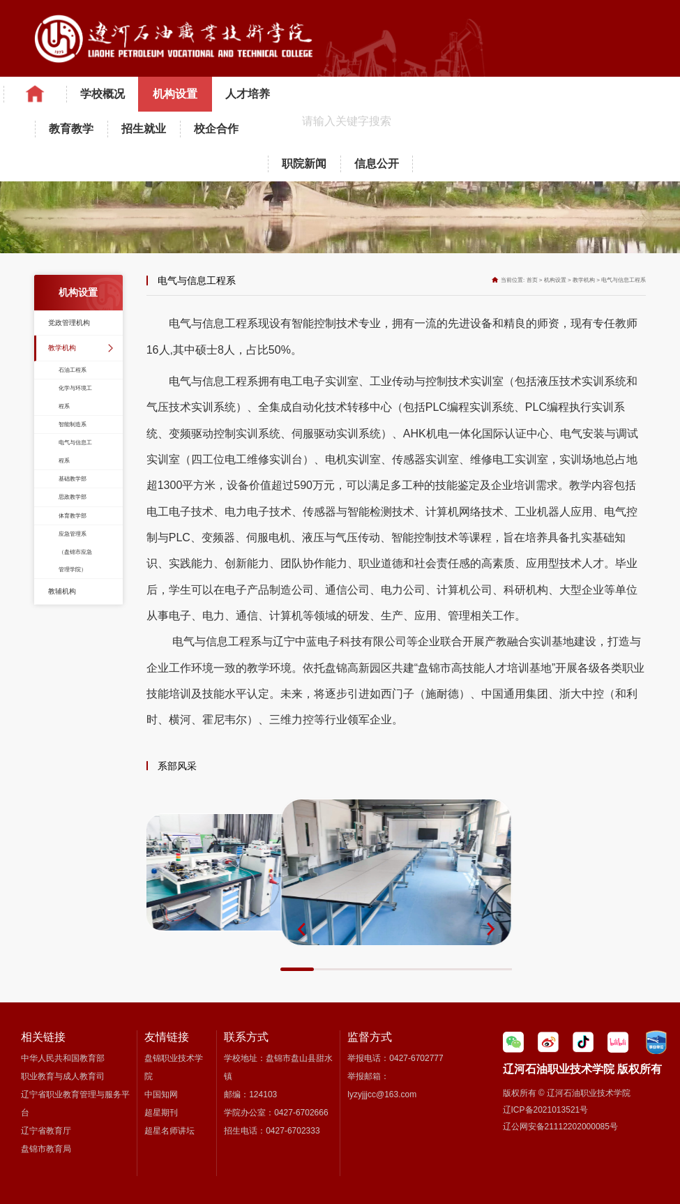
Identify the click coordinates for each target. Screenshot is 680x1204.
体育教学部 (72, 516)
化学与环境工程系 (75, 397)
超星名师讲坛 (169, 1131)
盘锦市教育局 (46, 1149)
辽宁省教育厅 (46, 1131)
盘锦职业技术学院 (173, 1067)
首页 (532, 280)
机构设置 (175, 94)
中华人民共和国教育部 (63, 1058)
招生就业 (143, 129)
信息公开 (376, 164)
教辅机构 (62, 591)
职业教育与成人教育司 (63, 1076)
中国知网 (161, 1094)
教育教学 (71, 129)
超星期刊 (161, 1113)
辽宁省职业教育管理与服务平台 (75, 1104)
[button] (301, 929)
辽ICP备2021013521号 (546, 1110)
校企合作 (216, 129)
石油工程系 (72, 370)
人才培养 (247, 94)
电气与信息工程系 (75, 451)
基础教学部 (72, 479)
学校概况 (102, 94)
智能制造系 (72, 424)
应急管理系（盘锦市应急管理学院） (75, 552)
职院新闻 (304, 164)
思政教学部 (72, 497)
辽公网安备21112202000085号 (560, 1126)
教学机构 (62, 348)
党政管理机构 (69, 322)
